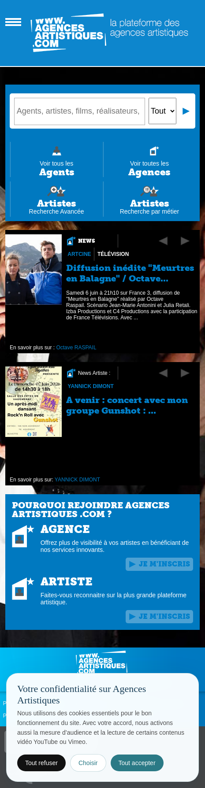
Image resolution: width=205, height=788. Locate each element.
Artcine (79, 254)
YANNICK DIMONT (90, 386)
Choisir (88, 762)
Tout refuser (41, 762)
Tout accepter (137, 762)
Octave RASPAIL (76, 347)
